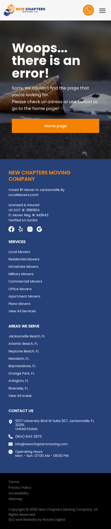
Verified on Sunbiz (23, 220)
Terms (13, 481)
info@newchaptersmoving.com (41, 444)
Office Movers (20, 289)
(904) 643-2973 (28, 436)
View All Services (22, 311)
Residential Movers (23, 259)
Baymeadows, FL (22, 366)
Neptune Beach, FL (23, 351)
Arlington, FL (18, 380)
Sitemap (15, 499)
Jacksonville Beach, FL (26, 336)
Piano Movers (19, 303)
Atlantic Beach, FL (23, 343)
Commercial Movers (25, 281)
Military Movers (21, 274)
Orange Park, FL (21, 373)
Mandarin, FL (18, 358)
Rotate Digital (54, 519)
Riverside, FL (18, 388)
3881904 (33, 210)
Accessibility (18, 493)
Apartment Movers (24, 296)
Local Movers (19, 251)
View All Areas (20, 395)
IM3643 (42, 215)
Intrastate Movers (23, 266)
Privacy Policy (19, 487)
